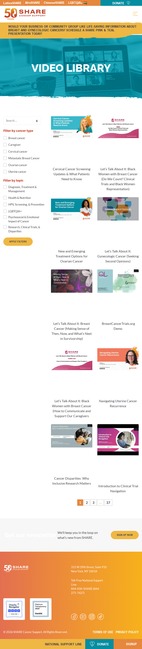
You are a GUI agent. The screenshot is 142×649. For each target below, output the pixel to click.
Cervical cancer (17, 151)
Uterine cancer (17, 171)
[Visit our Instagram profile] (92, 617)
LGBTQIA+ (15, 211)
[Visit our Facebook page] (74, 617)
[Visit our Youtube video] (83, 617)
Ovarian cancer (17, 165)
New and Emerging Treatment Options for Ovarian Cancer (72, 256)
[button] (135, 13)
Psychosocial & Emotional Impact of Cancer (23, 219)
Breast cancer (16, 138)
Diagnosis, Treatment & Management (22, 189)
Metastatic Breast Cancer (24, 158)
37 (109, 502)
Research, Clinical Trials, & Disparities (24, 229)
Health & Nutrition (19, 198)
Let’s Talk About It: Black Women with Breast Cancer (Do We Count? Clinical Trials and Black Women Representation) (118, 179)
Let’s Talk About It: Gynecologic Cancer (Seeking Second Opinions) (118, 256)
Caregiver (14, 144)
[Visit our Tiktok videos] (100, 617)
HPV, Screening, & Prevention (26, 204)
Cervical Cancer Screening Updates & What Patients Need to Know (71, 174)
